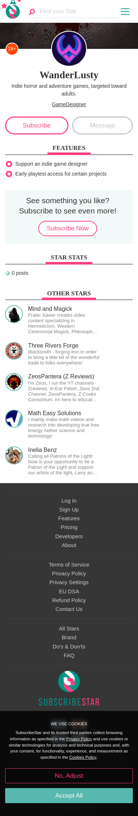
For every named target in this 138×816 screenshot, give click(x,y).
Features (69, 518)
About (69, 545)
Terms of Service (69, 565)
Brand (69, 637)
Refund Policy (69, 600)
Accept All (69, 795)
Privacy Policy (69, 573)
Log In (69, 501)
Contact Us (69, 609)
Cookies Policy (82, 757)
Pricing (69, 527)
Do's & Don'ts (69, 647)
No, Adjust (69, 775)
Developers (69, 536)
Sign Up (69, 510)
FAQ (69, 655)
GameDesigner (69, 104)
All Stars (69, 629)
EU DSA (69, 591)
